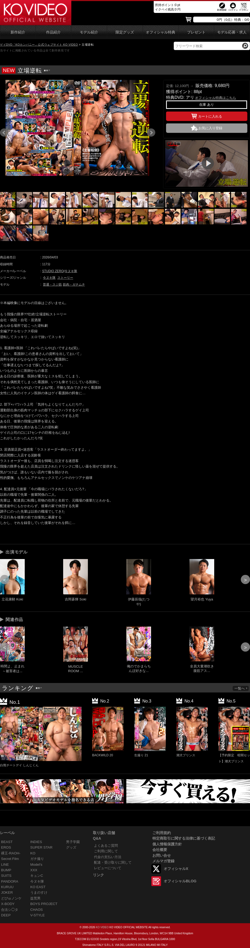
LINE (5, 865)
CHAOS (36, 910)
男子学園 (73, 842)
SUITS (6, 876)
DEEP (6, 915)
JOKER (7, 892)
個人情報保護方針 (167, 844)
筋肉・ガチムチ (74, 284)
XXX (33, 870)
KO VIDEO (102, 927)
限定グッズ (125, 32)
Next (151, 132)
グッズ (71, 847)
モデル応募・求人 (232, 32)
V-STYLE (37, 915)
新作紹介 (18, 32)
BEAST (7, 842)
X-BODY (7, 904)
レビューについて (107, 868)
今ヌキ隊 (70, 271)
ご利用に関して (106, 851)
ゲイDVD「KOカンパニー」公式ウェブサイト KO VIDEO (39, 44)
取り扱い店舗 (104, 833)
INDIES (36, 842)
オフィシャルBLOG (180, 881)
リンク (98, 875)
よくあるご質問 (106, 846)
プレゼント (196, 32)
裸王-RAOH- (11, 853)
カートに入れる (206, 115)
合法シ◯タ (9, 910)
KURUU (7, 887)
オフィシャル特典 (160, 32)
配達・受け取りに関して (113, 862)
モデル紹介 (89, 32)
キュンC (36, 876)
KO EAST (38, 887)
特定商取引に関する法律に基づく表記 (183, 838)
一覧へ (241, 688)
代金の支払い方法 (107, 857)
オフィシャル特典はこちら (215, 98)
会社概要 (159, 850)
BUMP (6, 870)
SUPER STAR (41, 847)
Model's (36, 865)
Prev (4, 132)
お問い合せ (161, 855)
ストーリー (65, 278)
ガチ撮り (37, 859)
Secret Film (10, 859)
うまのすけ (38, 892)
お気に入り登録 (210, 128)
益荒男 (35, 898)
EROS (6, 847)
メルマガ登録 (163, 861)
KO (32, 853)
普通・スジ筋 (52, 284)
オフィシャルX (176, 869)
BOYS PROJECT (43, 904)
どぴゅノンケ (11, 898)
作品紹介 (53, 32)
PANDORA (9, 881)
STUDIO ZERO (53, 271)
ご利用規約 (161, 833)
